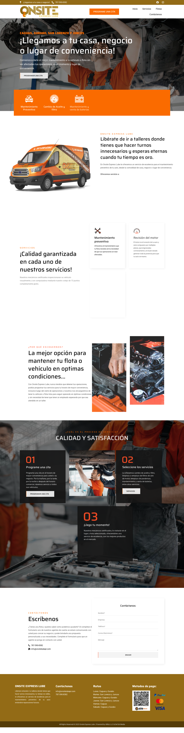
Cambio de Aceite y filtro (54, 110)
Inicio (80, 8)
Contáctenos (118, 8)
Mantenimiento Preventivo (29, 110)
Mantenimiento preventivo (100, 244)
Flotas (104, 8)
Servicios (92, 8)
